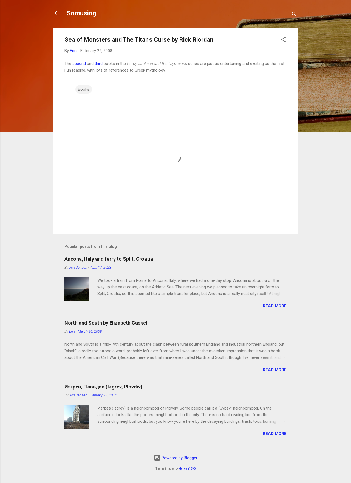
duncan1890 (187, 468)
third (99, 63)
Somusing (81, 13)
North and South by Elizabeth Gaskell (106, 323)
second (79, 63)
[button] (283, 40)
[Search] (294, 15)
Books (83, 89)
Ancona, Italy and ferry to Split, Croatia (108, 259)
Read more (275, 305)
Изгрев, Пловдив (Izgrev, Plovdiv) (103, 387)
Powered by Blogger (175, 457)
